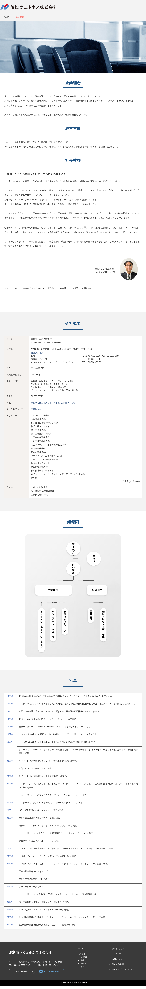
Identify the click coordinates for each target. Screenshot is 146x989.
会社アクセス (37, 353)
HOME (6, 17)
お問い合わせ (143, 969)
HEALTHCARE (116, 8)
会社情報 (81, 954)
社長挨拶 (84, 957)
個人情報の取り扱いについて (123, 969)
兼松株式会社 (37, 409)
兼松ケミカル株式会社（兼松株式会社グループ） (53, 403)
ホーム (81, 949)
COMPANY (73, 8)
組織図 (83, 963)
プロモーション (118, 949)
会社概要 (84, 960)
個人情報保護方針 (119, 964)
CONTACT (136, 8)
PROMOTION (94, 8)
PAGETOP (143, 980)
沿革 (82, 967)
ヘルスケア (116, 954)
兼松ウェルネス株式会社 (29, 7)
